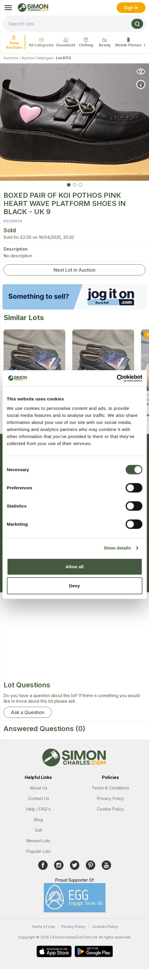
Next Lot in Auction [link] (74, 270)
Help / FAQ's (38, 808)
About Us (38, 787)
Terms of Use (43, 926)
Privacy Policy (110, 798)
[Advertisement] (74, 639)
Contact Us (38, 798)
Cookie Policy (110, 808)
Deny (74, 585)
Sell (38, 830)
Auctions (11, 58)
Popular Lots (38, 851)
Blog (38, 819)
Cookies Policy (105, 926)
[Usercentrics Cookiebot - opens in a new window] (116, 378)
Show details (117, 547)
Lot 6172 (63, 58)
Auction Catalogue (37, 58)
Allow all (75, 566)
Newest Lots (38, 840)
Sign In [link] (131, 8)
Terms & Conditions (110, 787)
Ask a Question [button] (27, 712)
